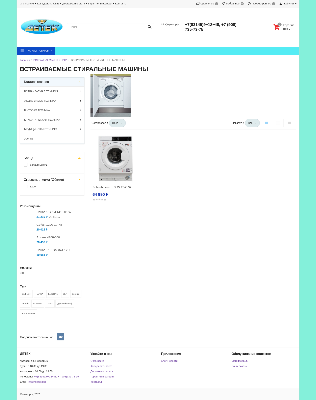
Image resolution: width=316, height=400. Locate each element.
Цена (115, 122)
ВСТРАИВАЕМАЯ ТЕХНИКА (41, 91)
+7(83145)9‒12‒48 (45, 376)
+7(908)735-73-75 (68, 376)
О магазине (27, 3)
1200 (33, 186)
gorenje (76, 294)
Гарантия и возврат (100, 3)
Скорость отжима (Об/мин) (44, 179)
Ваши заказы (239, 366)
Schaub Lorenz (38, 164)
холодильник (28, 313)
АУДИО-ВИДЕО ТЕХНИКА (40, 100)
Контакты (120, 3)
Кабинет (286, 3)
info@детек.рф (170, 24)
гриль (50, 303)
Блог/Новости (169, 360)
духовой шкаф (64, 303)
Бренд (28, 158)
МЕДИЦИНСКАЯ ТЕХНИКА (40, 129)
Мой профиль (240, 360)
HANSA (39, 294)
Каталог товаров (36, 82)
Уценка (28, 138)
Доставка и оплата (73, 3)
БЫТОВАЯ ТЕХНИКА (37, 110)
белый (25, 303)
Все (250, 122)
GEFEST (26, 294)
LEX (65, 294)
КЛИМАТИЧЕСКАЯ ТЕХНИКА (42, 119)
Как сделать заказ (48, 3)
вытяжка (37, 303)
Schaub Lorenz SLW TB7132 (112, 187)
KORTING (53, 294)
